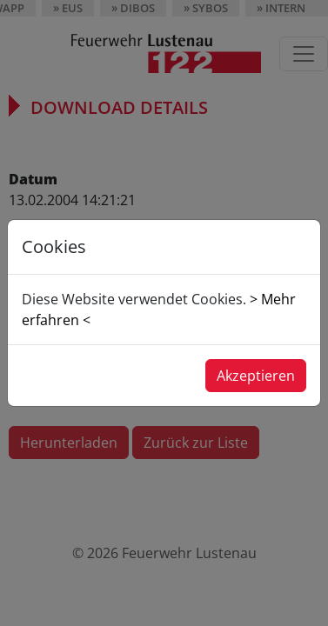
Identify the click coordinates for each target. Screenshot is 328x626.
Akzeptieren (256, 375)
